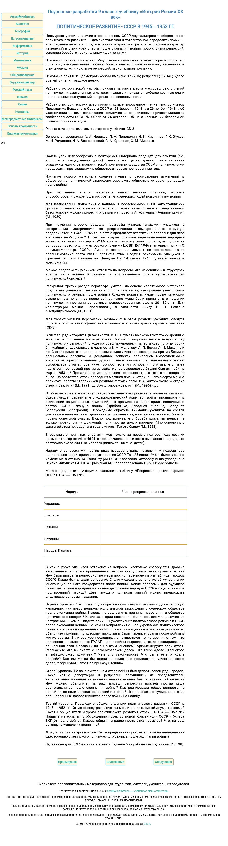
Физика (22, 97)
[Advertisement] (22, 195)
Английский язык (22, 16)
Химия (22, 104)
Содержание (115, 762)
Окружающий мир (22, 82)
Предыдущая (67, 762)
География (22, 31)
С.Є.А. (147, 823)
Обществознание (22, 75)
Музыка (22, 67)
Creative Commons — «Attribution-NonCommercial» (137, 791)
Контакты (22, 111)
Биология (22, 24)
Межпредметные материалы (22, 119)
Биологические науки (22, 133)
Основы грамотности (22, 126)
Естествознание (22, 38)
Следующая (163, 762)
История (22, 53)
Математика (22, 60)
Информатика (22, 46)
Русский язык (22, 89)
